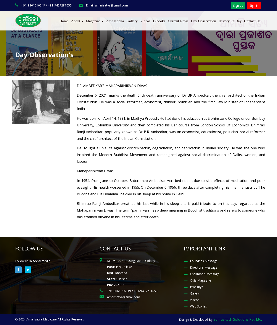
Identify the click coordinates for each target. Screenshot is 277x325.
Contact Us (252, 21)
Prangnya (196, 287)
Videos (145, 21)
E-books (159, 21)
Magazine (94, 21)
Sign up (238, 5)
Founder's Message (203, 261)
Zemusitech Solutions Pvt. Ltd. (237, 319)
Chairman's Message (204, 274)
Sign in (254, 5)
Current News (178, 21)
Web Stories (198, 306)
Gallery (132, 21)
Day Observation (203, 21)
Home (64, 21)
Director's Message (203, 267)
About (77, 21)
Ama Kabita (115, 21)
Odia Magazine (200, 280)
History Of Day (230, 21)
